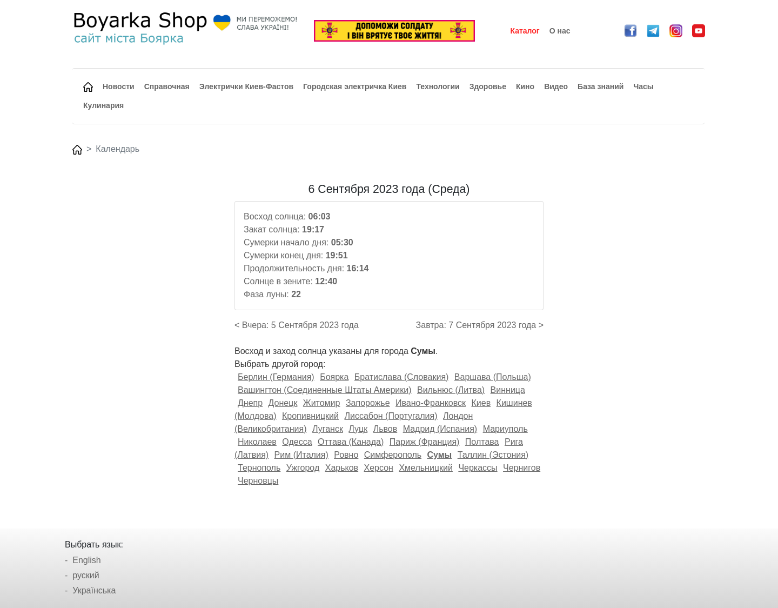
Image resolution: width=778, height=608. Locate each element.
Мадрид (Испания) (440, 428)
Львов (385, 428)
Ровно (346, 454)
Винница (508, 390)
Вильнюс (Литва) (451, 390)
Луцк (357, 428)
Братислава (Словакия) (401, 377)
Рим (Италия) (301, 454)
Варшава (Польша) (492, 377)
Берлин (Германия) (276, 377)
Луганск (327, 428)
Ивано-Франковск (430, 402)
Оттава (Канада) (351, 441)
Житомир (321, 402)
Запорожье (368, 402)
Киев (481, 402)
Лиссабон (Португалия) (390, 415)
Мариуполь (505, 428)
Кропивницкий (310, 415)
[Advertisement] (147, 345)
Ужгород (303, 467)
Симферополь (392, 454)
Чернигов (521, 467)
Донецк (283, 402)
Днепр (250, 402)
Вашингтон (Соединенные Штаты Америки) (325, 390)
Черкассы (477, 467)
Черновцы (258, 480)
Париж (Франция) (425, 441)
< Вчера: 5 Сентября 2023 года (296, 325)
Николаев (257, 441)
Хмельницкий (426, 467)
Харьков (341, 467)
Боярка (334, 377)
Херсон (378, 467)
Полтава (482, 441)
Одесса (297, 441)
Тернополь (259, 467)
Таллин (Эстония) (493, 454)
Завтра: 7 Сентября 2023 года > (480, 325)
